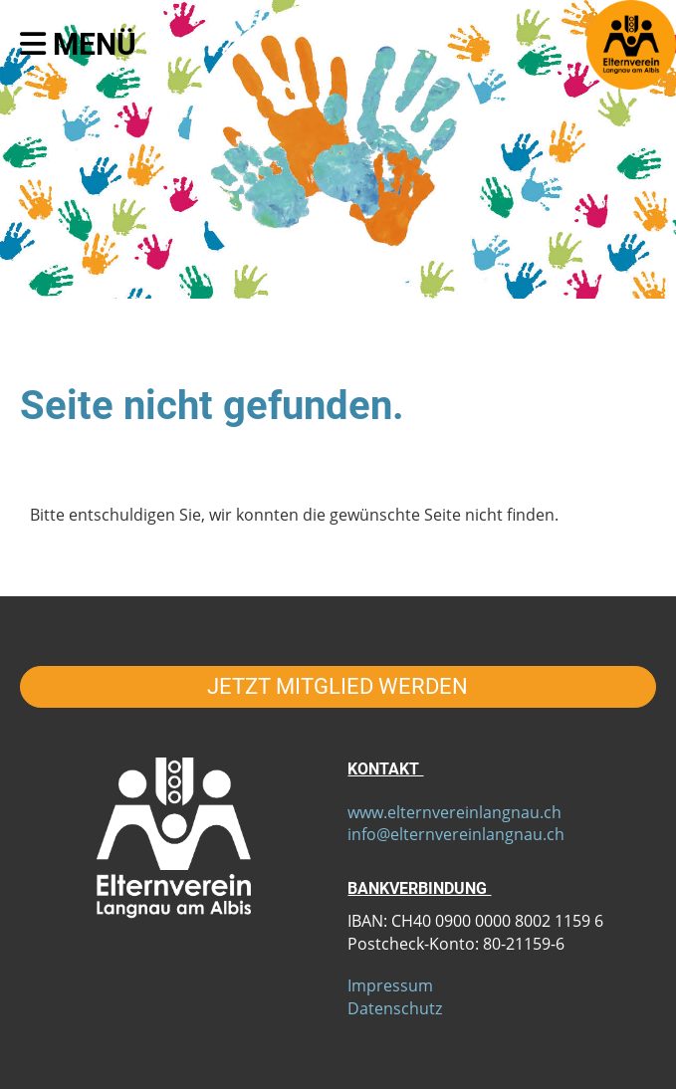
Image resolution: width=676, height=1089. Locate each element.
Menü (78, 44)
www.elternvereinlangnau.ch (454, 812)
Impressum (390, 985)
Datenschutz (394, 1008)
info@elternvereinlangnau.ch (455, 834)
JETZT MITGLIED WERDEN (337, 686)
